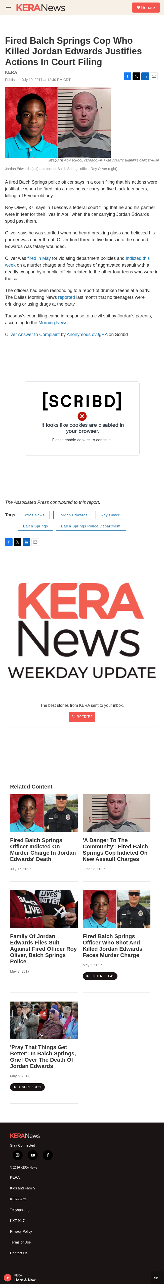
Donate (148, 7)
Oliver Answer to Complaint (32, 334)
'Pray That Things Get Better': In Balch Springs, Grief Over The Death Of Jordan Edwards (43, 1056)
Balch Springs (35, 526)
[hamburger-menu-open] (8, 8)
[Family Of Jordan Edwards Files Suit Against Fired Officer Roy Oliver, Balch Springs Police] (44, 909)
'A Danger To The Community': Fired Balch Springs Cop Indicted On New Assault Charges (115, 849)
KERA (15, 1177)
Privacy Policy (21, 1231)
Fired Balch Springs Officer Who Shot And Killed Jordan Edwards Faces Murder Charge (112, 945)
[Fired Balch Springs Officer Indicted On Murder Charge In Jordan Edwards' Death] (44, 813)
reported (66, 297)
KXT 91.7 (17, 1221)
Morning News (52, 322)
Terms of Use (20, 1242)
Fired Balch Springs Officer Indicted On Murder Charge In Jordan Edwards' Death (43, 849)
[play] (8, 1277)
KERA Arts (18, 1199)
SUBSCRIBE (82, 717)
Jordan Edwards (73, 515)
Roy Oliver (110, 515)
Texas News (34, 515)
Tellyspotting (19, 1210)
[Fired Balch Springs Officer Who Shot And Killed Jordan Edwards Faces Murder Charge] (116, 909)
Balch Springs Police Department (90, 526)
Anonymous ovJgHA (87, 334)
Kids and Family (22, 1188)
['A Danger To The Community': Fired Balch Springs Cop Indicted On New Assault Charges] (116, 813)
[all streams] (157, 1277)
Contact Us (18, 1253)
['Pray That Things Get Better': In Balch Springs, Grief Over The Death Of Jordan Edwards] (44, 1020)
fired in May (39, 258)
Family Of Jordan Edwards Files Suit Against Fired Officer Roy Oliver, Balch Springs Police (43, 949)
